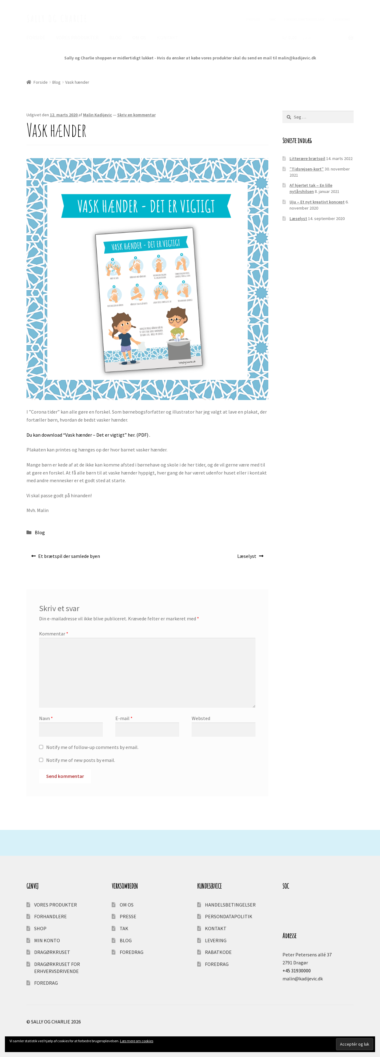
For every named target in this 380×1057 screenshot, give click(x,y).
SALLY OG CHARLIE (57, 18)
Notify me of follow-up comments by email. (92, 747)
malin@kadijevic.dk (302, 978)
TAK (272, 19)
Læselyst (246, 557)
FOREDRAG (46, 983)
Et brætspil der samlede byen (69, 557)
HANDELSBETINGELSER (304, 19)
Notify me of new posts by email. (80, 760)
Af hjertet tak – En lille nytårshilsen (311, 188)
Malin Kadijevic (97, 115)
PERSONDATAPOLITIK (228, 916)
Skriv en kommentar (136, 115)
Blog (56, 82)
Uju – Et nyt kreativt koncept (317, 202)
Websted (201, 718)
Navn (46, 718)
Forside (41, 82)
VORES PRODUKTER (77, 37)
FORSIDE (35, 37)
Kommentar (53, 634)
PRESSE (253, 19)
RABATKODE (218, 952)
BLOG (116, 37)
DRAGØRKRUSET (52, 952)
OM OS (139, 37)
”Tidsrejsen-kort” (307, 169)
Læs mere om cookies (136, 1041)
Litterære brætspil (307, 158)
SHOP (40, 928)
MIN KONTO (47, 940)
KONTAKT (167, 37)
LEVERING (341, 19)
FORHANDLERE (50, 916)
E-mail (124, 718)
